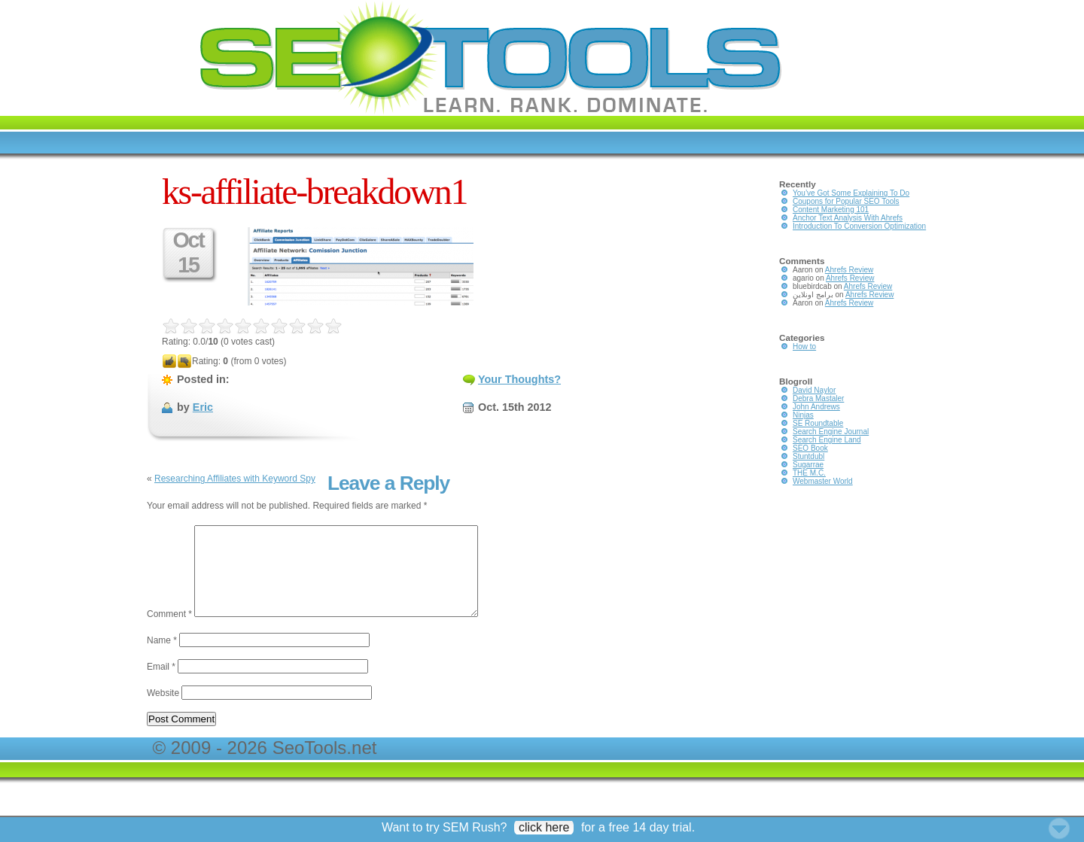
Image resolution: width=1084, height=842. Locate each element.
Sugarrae (808, 465)
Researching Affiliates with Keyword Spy (234, 478)
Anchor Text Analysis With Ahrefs (848, 218)
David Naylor (814, 390)
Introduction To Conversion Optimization (859, 226)
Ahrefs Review (849, 270)
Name (162, 658)
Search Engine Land (827, 440)
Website (163, 711)
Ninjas (803, 415)
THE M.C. (809, 473)
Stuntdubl (808, 456)
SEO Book (810, 448)
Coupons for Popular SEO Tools (846, 201)
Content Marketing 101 (831, 209)
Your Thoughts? (519, 379)
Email (161, 684)
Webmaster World (823, 481)
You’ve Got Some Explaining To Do (851, 193)
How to (804, 346)
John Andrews (816, 407)
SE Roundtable (818, 423)
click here (544, 827)
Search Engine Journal (831, 431)
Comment (169, 632)
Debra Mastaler (818, 398)
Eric (203, 407)
